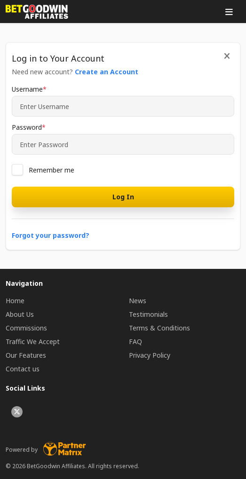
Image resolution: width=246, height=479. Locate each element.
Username (27, 89)
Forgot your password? (50, 235)
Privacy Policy (149, 355)
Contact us (23, 368)
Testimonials (148, 314)
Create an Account (106, 71)
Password (27, 127)
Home (15, 300)
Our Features (26, 355)
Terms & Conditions (159, 327)
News (137, 300)
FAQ (135, 341)
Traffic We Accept (33, 341)
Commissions (26, 327)
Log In (123, 196)
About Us (20, 314)
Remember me (51, 169)
